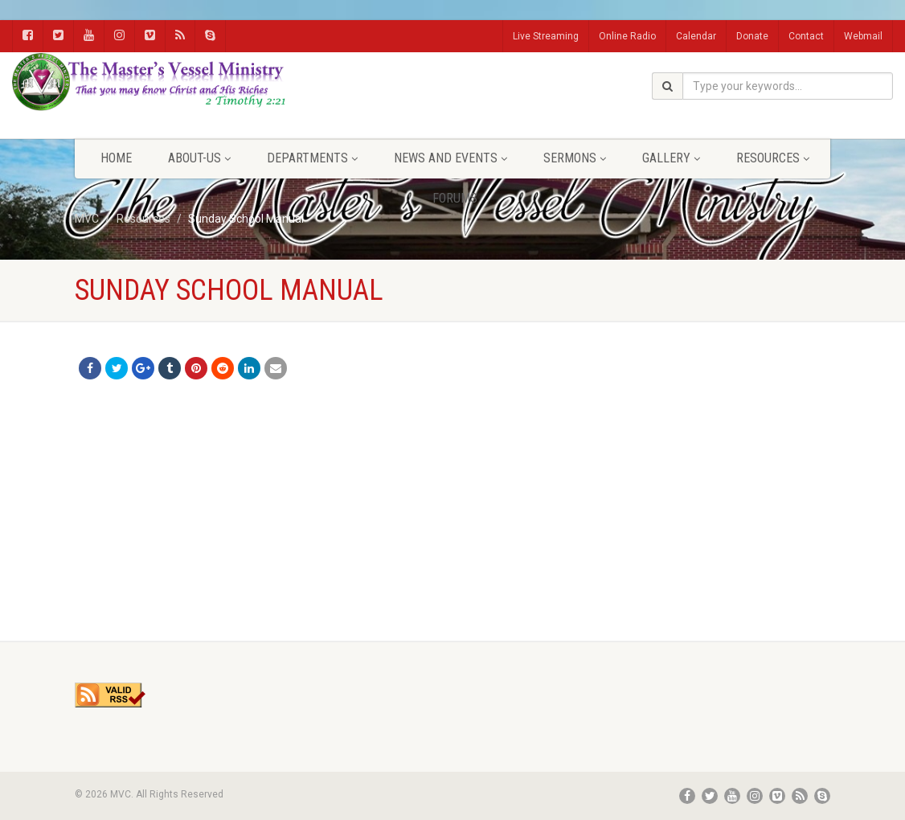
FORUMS (454, 198)
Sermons (574, 158)
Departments (312, 158)
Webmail (863, 36)
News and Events (450, 158)
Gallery (671, 158)
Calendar (696, 36)
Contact (806, 36)
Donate (752, 36)
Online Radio (627, 36)
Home (116, 158)
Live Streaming (546, 36)
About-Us (199, 158)
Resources (772, 158)
